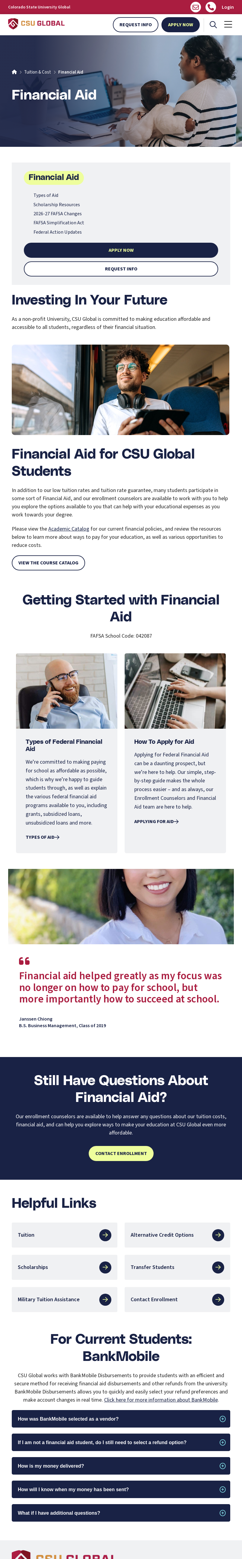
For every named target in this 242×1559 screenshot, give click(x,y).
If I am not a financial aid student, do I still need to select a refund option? (102, 1442)
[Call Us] (210, 7)
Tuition (64, 1235)
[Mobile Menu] (228, 25)
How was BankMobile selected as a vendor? (68, 1419)
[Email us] (195, 7)
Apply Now (180, 24)
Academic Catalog (68, 529)
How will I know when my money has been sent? (73, 1489)
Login (228, 7)
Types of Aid (45, 195)
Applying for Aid (156, 821)
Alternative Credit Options (177, 1235)
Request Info (135, 24)
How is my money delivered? (51, 1466)
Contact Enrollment (121, 1153)
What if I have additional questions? (59, 1513)
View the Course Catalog (48, 563)
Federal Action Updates (57, 232)
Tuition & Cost (37, 72)
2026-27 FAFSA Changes (57, 213)
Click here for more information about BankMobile (161, 1400)
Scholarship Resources (56, 204)
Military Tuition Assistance (64, 1300)
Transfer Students (177, 1267)
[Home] (14, 72)
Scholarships (64, 1267)
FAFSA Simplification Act (58, 222)
